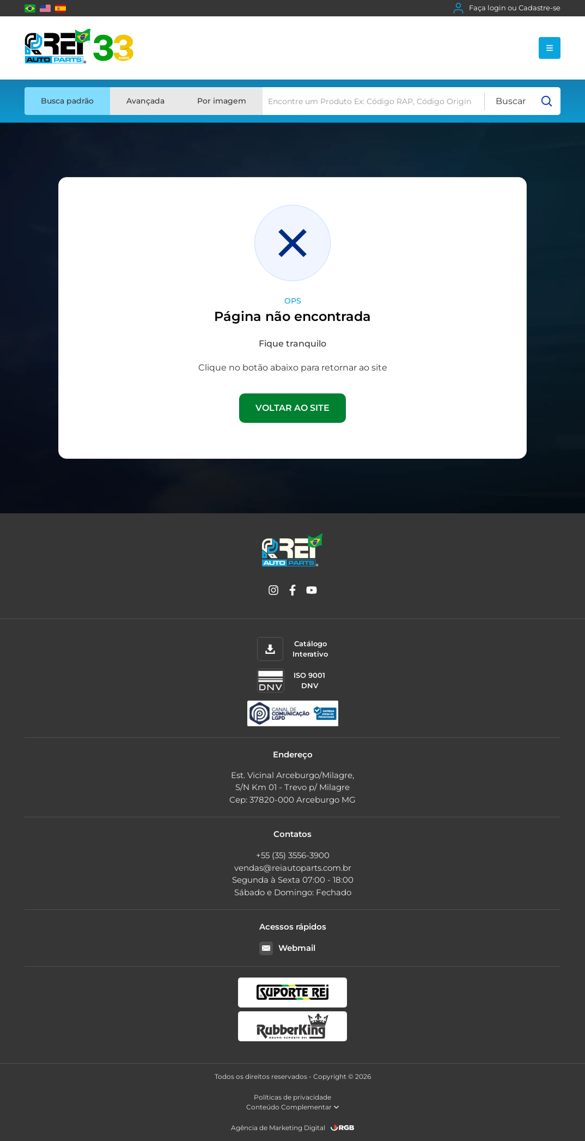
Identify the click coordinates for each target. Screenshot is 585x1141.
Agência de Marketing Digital (278, 1128)
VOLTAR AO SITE (292, 408)
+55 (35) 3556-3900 (293, 855)
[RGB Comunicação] (343, 1128)
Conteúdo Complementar (292, 1107)
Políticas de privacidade (292, 1097)
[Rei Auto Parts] (79, 48)
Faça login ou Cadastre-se (506, 8)
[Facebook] (292, 592)
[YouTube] (311, 592)
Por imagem (221, 101)
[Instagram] (273, 592)
